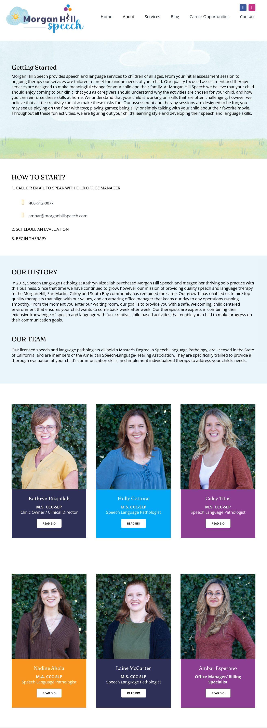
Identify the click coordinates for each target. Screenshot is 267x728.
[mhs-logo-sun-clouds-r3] (45, 6)
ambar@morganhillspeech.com (58, 216)
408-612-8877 (41, 203)
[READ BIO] (49, 523)
